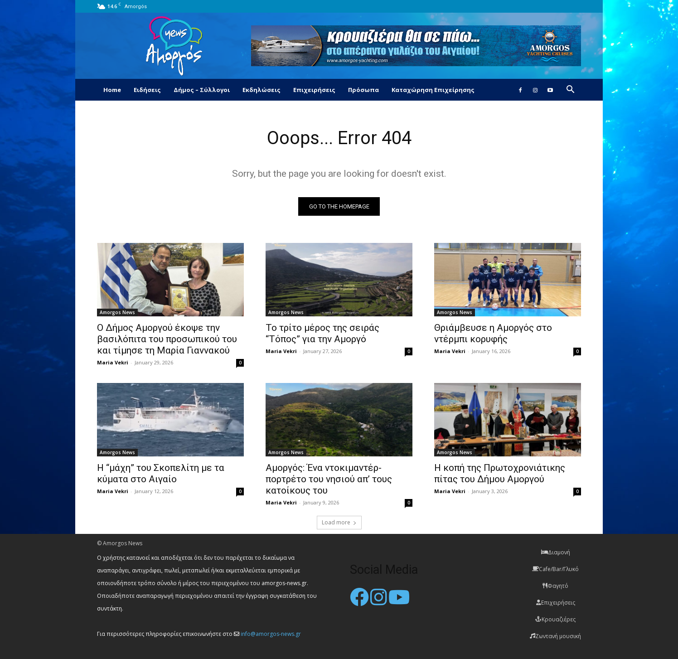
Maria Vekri (112, 362)
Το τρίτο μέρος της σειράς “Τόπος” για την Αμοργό (322, 333)
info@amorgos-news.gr (271, 634)
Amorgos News (117, 312)
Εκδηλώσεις (261, 90)
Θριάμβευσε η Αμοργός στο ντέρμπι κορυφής (493, 333)
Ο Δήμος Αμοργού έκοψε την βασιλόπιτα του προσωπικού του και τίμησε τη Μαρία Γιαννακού (167, 339)
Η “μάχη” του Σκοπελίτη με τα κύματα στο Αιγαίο (160, 473)
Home (112, 90)
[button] (570, 90)
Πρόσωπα (363, 90)
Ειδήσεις (147, 90)
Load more (339, 522)
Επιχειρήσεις (314, 90)
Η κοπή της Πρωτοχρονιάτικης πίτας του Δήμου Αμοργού (499, 473)
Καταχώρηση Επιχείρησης (433, 90)
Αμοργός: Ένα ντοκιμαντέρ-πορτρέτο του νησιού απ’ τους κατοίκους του (329, 479)
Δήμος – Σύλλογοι (202, 90)
